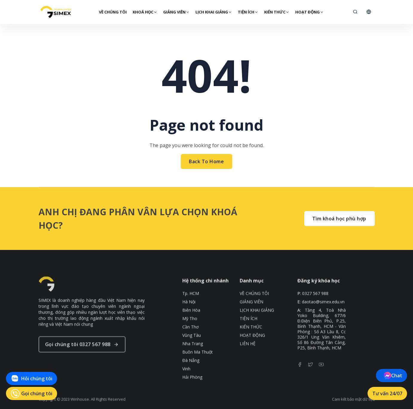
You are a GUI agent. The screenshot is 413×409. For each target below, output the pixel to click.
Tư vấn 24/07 (387, 393)
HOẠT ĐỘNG (309, 12)
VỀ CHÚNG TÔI (112, 12)
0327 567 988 (315, 305)
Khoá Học (144, 12)
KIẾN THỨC (276, 12)
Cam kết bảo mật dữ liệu (353, 399)
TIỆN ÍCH (248, 12)
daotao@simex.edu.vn (323, 313)
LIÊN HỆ (248, 355)
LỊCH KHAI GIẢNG (213, 12)
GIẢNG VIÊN (176, 12)
